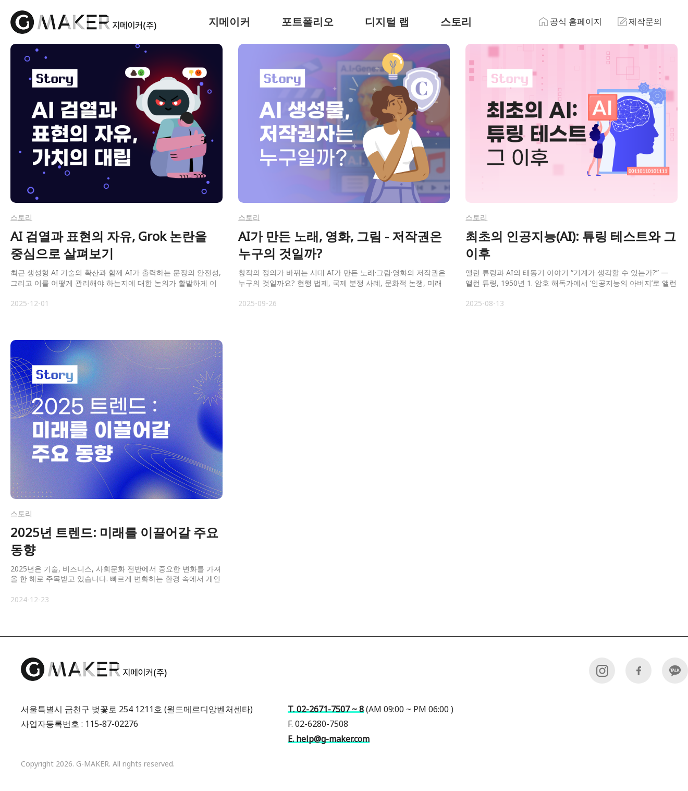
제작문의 (640, 21)
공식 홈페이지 (570, 21)
